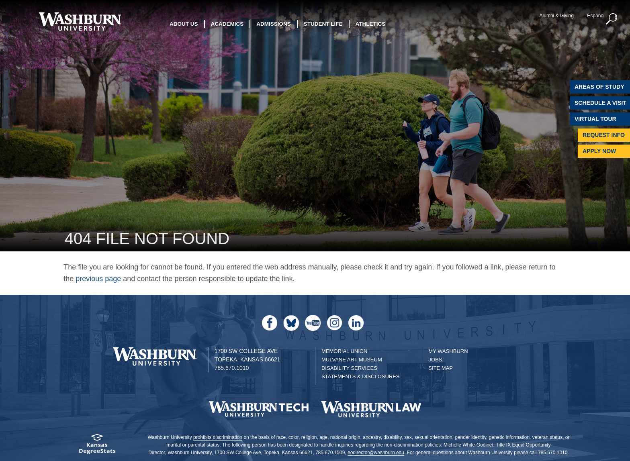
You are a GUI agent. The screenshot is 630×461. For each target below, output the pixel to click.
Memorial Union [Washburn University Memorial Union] (344, 351)
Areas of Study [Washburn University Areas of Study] (599, 87)
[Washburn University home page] (79, 21)
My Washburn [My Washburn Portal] (448, 351)
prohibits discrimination (217, 437)
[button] (612, 19)
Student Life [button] (323, 24)
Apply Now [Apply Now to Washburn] (599, 151)
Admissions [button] (273, 24)
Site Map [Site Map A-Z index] (440, 368)
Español (595, 15)
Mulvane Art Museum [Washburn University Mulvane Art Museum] (351, 360)
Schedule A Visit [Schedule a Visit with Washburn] (600, 103)
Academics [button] (227, 24)
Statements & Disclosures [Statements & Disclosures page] (360, 376)
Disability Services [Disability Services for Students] (349, 368)
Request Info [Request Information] (604, 135)
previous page (98, 279)
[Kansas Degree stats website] (97, 447)
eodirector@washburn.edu (376, 452)
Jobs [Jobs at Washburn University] (435, 360)
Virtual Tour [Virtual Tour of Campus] (595, 119)
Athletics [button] (371, 24)
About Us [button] (184, 24)
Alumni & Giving (557, 15)
